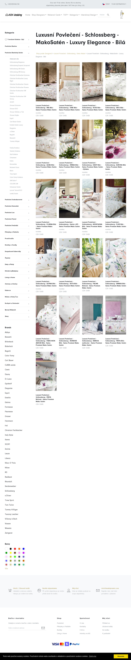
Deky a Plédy (9, 264)
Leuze (7, 454)
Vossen (8, 524)
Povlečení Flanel (10, 219)
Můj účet (75, 588)
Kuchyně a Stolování (12, 303)
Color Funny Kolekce (16, 177)
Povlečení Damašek (12, 206)
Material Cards (54, 15)
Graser (8, 416)
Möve (7, 468)
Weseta (8, 528)
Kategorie (74, 15)
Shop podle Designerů (44, 54)
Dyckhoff (8, 384)
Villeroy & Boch (11, 519)
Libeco (7, 458)
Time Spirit (13, 174)
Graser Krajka (14, 115)
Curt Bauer (9, 360)
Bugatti (12, 135)
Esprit (11, 118)
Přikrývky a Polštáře (12, 232)
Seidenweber (10, 486)
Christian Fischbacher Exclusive (20, 75)
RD (6, 472)
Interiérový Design (88, 15)
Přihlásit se (106, 623)
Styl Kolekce (14, 154)
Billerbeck (9, 342)
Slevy (6, 316)
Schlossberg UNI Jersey (17, 72)
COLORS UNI (14, 184)
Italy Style (9, 435)
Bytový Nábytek (10, 310)
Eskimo (7, 402)
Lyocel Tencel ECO (16, 190)
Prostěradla (9, 238)
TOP (65, 15)
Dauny (7, 374)
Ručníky (59, 630)
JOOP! (12, 102)
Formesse (9, 407)
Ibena (7, 440)
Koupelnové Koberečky (13, 251)
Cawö (7, 370)
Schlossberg (10, 491)
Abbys (7, 332)
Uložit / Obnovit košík (21, 588)
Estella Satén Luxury (16, 125)
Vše (6, 569)
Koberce (8, 290)
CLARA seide (10, 365)
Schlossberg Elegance (17, 62)
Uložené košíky (107, 626)
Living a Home (10, 277)
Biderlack (9, 346)
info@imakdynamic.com (110, 588)
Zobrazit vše (14, 59)
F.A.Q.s (82, 630)
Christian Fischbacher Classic (19, 84)
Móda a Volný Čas (11, 297)
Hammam (9, 421)
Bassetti (12, 138)
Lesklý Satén (14, 193)
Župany (7, 258)
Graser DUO (14, 109)
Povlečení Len (9, 212)
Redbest (8, 477)
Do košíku (105, 630)
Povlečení (60, 623)
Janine (7, 449)
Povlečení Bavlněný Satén (14, 53)
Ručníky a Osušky (11, 245)
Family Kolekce (14, 148)
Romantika (13, 164)
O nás (82, 623)
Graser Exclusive (15, 105)
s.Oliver (12, 131)
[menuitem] (17, 39)
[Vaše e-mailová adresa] (24, 628)
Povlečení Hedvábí (11, 225)
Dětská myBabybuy (11, 271)
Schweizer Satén (15, 187)
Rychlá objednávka (49, 588)
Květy (11, 161)
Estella (8, 398)
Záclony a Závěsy (11, 284)
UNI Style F (13, 180)
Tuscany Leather (11, 514)
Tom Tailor (9, 505)
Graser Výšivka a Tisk (17, 112)
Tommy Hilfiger (15, 141)
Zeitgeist (8, 533)
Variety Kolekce (15, 151)
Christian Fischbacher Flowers (19, 87)
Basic (11, 171)
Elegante (13, 128)
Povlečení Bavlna (11, 46)
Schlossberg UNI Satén (17, 69)
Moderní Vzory (14, 167)
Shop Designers (38, 15)
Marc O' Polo (10, 463)
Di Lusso (8, 379)
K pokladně (106, 633)
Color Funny (9, 356)
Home (27, 15)
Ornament (13, 158)
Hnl (6, 426)
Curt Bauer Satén (15, 122)
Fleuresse (9, 412)
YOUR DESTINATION (118, 4)
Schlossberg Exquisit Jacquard (20, 65)
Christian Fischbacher (13, 430)
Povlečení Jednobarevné (13, 199)
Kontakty (83, 626)
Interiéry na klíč (85, 633)
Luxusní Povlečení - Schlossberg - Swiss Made (70, 54)
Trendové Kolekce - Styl (16, 39)
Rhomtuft (8, 482)
